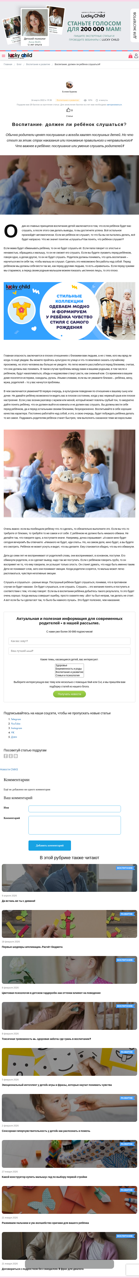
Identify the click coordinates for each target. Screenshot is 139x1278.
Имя (6, 807)
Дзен (14, 737)
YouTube (15, 723)
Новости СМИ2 (9, 769)
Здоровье (69, 665)
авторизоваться (114, 105)
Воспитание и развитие (69, 672)
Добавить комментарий (50, 845)
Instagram (16, 728)
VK (12, 732)
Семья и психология (69, 675)
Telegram (16, 719)
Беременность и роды (69, 669)
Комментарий (12, 818)
